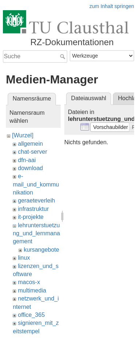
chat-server (32, 152)
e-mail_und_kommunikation (36, 184)
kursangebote (41, 250)
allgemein (30, 144)
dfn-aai (27, 160)
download (30, 168)
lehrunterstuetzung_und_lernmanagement (36, 233)
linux (24, 258)
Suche (63, 56)
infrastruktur (33, 209)
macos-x (29, 282)
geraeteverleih (36, 200)
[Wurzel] (22, 135)
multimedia (32, 290)
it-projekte (30, 217)
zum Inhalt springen (112, 6)
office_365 (31, 315)
